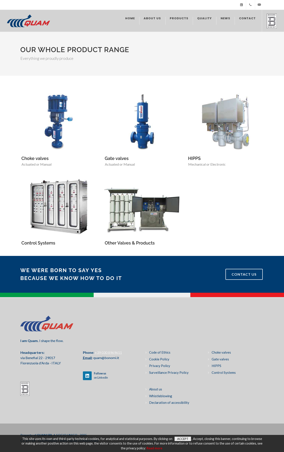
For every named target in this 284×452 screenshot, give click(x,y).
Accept (182, 439)
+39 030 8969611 (108, 352)
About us (155, 389)
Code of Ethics (159, 352)
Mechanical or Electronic (207, 164)
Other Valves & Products (130, 243)
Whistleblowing (160, 396)
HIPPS (194, 158)
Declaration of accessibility (169, 402)
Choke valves (35, 158)
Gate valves (117, 158)
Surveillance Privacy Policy (169, 372)
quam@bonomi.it (106, 358)
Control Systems (38, 243)
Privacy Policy (159, 366)
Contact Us (244, 274)
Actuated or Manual (36, 164)
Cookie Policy (159, 359)
